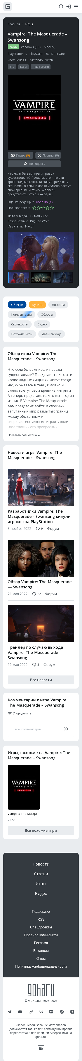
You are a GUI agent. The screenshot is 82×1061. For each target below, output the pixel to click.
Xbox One (58, 54)
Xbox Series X (17, 60)
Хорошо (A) (44, 202)
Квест (23, 67)
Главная (14, 24)
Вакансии (41, 951)
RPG (11, 67)
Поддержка (41, 911)
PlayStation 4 (17, 54)
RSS (41, 919)
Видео (41, 893)
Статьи (41, 873)
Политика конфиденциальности (41, 966)
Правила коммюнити (41, 935)
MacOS (49, 47)
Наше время (41, 67)
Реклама (41, 943)
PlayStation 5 (38, 54)
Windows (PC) (31, 47)
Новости (41, 864)
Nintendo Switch (41, 60)
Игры (29, 24)
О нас (41, 958)
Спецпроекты (41, 927)
